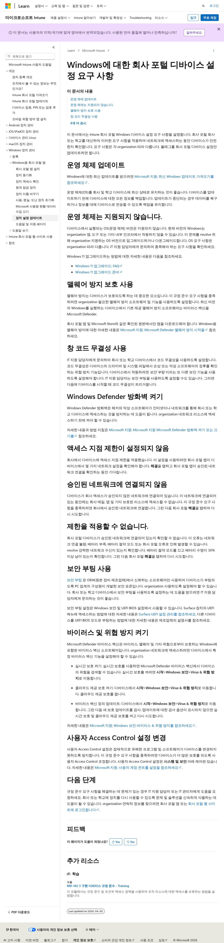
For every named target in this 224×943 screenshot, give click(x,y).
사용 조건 (146, 940)
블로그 (48, 940)
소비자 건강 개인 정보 (117, 940)
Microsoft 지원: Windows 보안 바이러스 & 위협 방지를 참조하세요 (141, 725)
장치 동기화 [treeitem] (24, 175)
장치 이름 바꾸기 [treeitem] (27, 194)
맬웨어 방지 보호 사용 (85, 110)
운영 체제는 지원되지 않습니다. (92, 105)
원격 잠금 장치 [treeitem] (26, 187)
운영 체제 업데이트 (83, 99)
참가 (65, 940)
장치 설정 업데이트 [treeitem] (29, 218)
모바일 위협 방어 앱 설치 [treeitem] (29, 119)
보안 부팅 (74, 580)
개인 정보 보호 (83, 940)
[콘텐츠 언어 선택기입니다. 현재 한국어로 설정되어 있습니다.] (12, 929)
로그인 (214, 6)
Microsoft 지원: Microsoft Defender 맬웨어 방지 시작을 (162, 329)
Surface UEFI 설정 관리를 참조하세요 (167, 614)
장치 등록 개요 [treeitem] (22, 77)
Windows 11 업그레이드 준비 (97, 272)
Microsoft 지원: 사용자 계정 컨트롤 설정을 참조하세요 (136, 767)
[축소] (53, 47)
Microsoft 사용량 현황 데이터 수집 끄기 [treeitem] (36, 209)
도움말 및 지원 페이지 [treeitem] (31, 224)
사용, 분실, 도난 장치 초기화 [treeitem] (35, 200)
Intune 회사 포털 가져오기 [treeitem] (30, 95)
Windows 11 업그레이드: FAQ (97, 265)
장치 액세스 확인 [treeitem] (27, 181)
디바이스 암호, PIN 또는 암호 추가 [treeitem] (34, 110)
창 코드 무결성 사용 (84, 116)
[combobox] (30, 56)
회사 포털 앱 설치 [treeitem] (28, 169)
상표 (162, 940)
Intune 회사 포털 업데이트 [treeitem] (30, 101)
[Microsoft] (8, 6)
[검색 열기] (203, 6)
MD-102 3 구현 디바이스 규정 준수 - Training (98, 886)
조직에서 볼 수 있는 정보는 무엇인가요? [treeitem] (34, 86)
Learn (71, 50)
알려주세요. (194, 32)
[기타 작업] (213, 50)
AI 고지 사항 (12, 940)
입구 (193, 18)
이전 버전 (32, 940)
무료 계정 (209, 18)
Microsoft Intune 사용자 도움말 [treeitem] (30, 64)
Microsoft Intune (93, 50)
